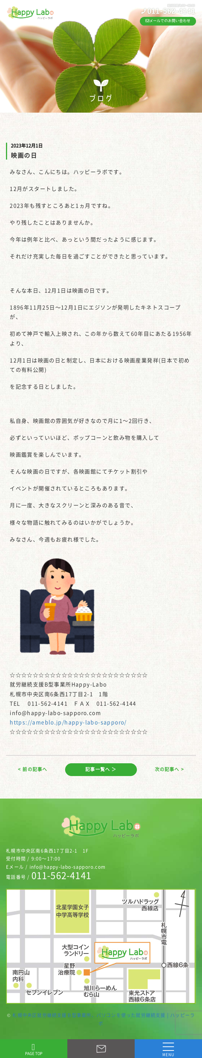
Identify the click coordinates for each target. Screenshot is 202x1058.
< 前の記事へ (32, 769)
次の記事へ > (169, 769)
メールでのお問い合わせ (168, 21)
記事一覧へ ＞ (100, 769)
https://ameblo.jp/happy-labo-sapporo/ (68, 722)
